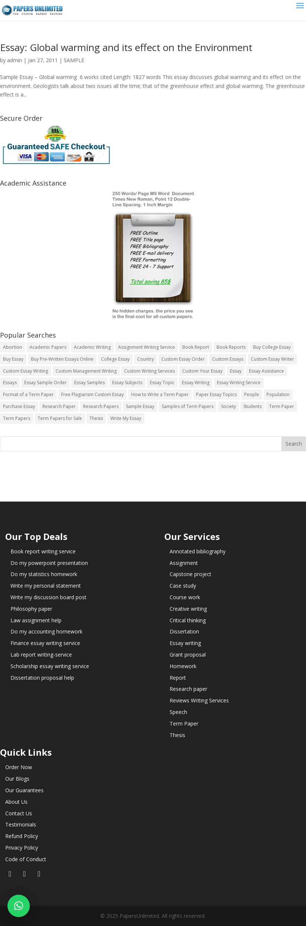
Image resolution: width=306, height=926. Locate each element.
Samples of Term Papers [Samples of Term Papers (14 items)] (188, 406)
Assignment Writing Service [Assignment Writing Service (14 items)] (146, 347)
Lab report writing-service (41, 654)
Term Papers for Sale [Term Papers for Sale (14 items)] (60, 418)
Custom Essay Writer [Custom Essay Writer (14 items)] (272, 359)
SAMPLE (74, 60)
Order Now (18, 767)
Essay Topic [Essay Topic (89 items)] (162, 382)
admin (14, 60)
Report (178, 677)
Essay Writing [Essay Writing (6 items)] (195, 382)
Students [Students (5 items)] (252, 406)
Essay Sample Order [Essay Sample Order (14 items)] (45, 382)
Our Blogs (17, 778)
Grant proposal (188, 654)
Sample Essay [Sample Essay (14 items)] (140, 406)
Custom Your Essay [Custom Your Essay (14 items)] (202, 371)
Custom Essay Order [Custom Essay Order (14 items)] (183, 359)
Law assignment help (35, 620)
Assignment (184, 562)
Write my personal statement (45, 585)
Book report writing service (43, 551)
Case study (183, 585)
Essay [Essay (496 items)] (236, 371)
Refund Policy (21, 836)
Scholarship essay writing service (49, 666)
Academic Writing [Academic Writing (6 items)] (92, 347)
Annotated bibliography (197, 551)
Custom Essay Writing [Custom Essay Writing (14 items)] (25, 371)
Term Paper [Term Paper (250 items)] (281, 406)
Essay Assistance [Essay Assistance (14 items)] (266, 371)
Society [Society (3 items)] (228, 406)
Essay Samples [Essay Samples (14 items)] (89, 382)
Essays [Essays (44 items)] (10, 382)
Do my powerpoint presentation (49, 562)
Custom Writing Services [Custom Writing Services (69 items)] (149, 371)
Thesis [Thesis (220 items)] (96, 418)
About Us (16, 801)
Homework (183, 666)
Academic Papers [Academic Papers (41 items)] (47, 347)
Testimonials (20, 824)
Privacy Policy (21, 847)
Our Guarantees (24, 790)
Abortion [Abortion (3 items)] (12, 347)
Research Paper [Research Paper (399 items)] (59, 406)
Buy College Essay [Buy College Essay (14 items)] (272, 347)
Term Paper (184, 723)
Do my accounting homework (46, 631)
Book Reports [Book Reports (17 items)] (231, 347)
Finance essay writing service (45, 643)
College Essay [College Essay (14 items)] (115, 359)
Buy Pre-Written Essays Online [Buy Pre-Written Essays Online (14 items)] (62, 359)
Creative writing (188, 608)
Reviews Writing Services (199, 700)
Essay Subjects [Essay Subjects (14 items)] (127, 382)
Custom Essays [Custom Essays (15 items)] (227, 359)
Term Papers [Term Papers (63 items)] (16, 418)
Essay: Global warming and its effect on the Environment (126, 47)
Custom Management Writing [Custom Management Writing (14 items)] (86, 371)
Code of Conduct (25, 859)
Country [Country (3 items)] (145, 359)
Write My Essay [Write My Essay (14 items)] (125, 418)
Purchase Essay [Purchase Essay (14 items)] (19, 406)
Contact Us (18, 813)
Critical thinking (188, 620)
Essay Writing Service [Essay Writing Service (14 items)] (239, 382)
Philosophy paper (31, 608)
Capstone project (190, 574)
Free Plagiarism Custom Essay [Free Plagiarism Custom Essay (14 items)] (92, 394)
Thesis (177, 735)
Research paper (188, 688)
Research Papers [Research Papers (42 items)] (101, 406)
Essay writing (185, 643)
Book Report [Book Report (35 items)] (195, 347)
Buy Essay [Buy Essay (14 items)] (13, 359)
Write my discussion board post (48, 597)
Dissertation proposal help (42, 677)
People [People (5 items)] (251, 394)
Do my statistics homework (43, 574)
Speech (178, 711)
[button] (18, 906)
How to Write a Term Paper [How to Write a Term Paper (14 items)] (160, 394)
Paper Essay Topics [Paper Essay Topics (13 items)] (216, 394)
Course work (185, 597)
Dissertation (184, 631)
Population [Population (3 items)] (278, 394)
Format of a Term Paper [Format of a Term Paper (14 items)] (28, 394)
